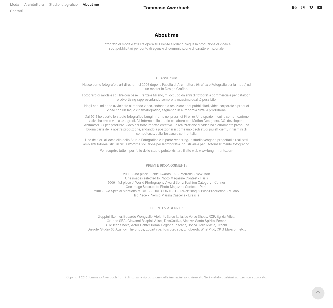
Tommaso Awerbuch (167, 7)
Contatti (16, 10)
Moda (14, 4)
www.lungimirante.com (216, 150)
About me (91, 4)
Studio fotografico (63, 4)
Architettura (34, 4)
